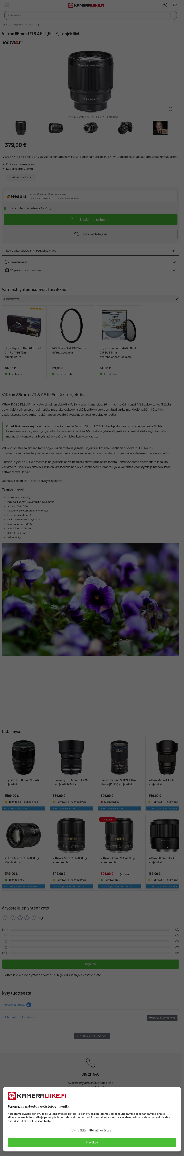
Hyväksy (92, 1142)
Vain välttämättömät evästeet (92, 1130)
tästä (47, 1121)
